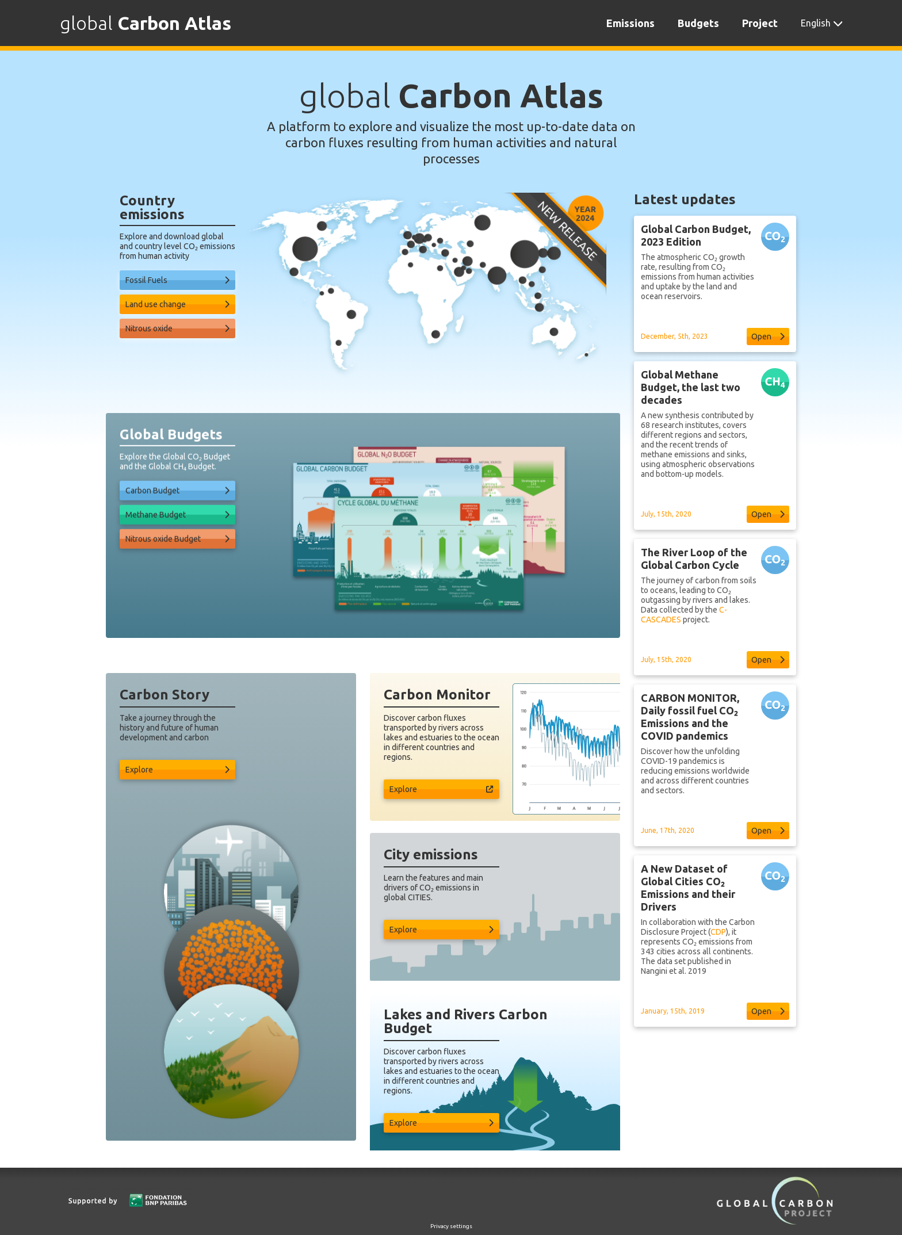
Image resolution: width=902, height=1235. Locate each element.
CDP (718, 960)
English (816, 23)
